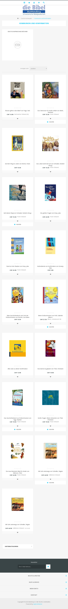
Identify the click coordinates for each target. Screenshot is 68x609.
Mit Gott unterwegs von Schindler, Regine (50, 471)
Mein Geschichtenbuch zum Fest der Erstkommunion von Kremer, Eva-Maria (17, 316)
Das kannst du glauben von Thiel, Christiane (50, 369)
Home (18, 18)
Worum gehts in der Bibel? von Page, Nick (17, 110)
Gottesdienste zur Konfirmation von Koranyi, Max (50, 267)
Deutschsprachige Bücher (17, 31)
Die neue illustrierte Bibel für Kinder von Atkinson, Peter (17, 472)
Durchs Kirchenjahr (26, 18)
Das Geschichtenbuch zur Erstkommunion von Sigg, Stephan (17, 419)
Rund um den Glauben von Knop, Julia (17, 266)
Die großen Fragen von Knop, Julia (50, 213)
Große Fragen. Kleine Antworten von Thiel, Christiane (50, 419)
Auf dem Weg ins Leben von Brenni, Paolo (17, 164)
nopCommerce (37, 604)
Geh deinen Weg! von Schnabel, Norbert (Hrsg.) (17, 213)
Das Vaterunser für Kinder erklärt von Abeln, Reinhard (50, 111)
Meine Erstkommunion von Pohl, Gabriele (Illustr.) (50, 316)
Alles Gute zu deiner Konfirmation (18, 369)
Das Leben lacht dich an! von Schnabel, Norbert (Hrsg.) (50, 164)
